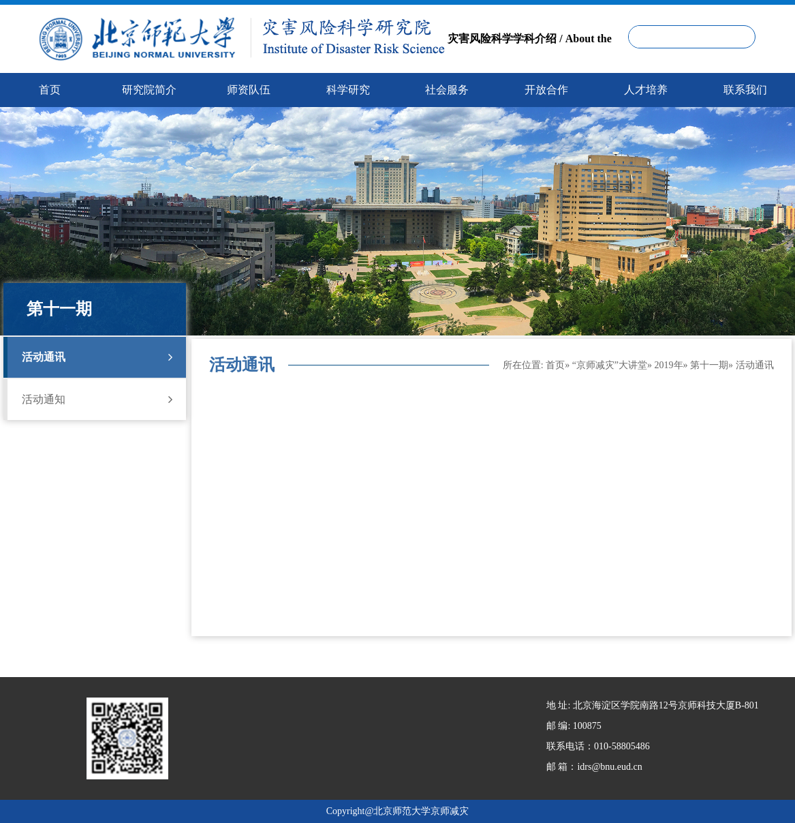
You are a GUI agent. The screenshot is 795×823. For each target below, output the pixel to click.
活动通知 (97, 399)
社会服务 (447, 89)
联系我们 (745, 89)
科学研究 (348, 89)
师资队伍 (248, 89)
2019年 (669, 365)
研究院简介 (149, 89)
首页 (555, 365)
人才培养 (646, 89)
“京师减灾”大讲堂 (609, 365)
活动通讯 (97, 357)
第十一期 (709, 365)
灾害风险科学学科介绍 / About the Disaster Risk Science (529, 61)
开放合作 (546, 89)
